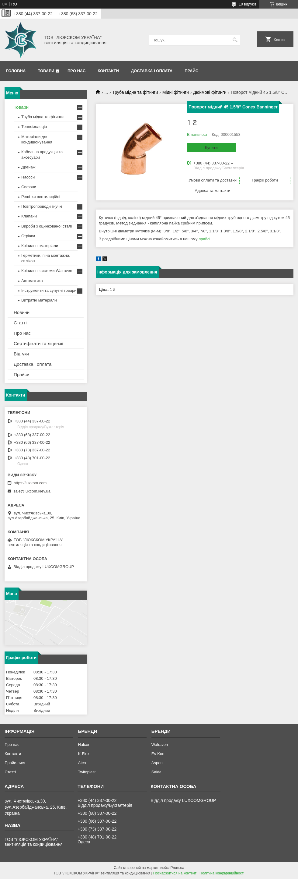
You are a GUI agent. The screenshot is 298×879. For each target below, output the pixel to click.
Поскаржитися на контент (174, 873)
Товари (46, 71)
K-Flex (83, 753)
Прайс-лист (15, 763)
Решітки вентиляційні (40, 196)
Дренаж (28, 167)
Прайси (21, 374)
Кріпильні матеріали (39, 245)
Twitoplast (86, 772)
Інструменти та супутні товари (48, 290)
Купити (211, 147)
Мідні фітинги (175, 92)
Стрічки (28, 236)
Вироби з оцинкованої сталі (46, 226)
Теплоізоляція (34, 126)
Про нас (76, 71)
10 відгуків (247, 4)
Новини (21, 312)
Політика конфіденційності (221, 873)
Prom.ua (177, 868)
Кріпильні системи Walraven (46, 270)
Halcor (83, 744)
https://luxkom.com (30, 483)
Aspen (157, 763)
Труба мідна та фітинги (135, 92)
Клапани (29, 216)
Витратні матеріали (39, 300)
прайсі (204, 239)
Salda (156, 772)
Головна (16, 71)
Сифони (28, 187)
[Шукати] (235, 40)
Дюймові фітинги (209, 92)
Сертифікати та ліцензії (38, 343)
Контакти (108, 71)
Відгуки (21, 353)
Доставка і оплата (151, 71)
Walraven (159, 744)
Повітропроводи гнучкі (41, 206)
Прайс (191, 71)
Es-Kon (158, 753)
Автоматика (32, 280)
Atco (82, 763)
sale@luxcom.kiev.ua (31, 491)
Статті (20, 322)
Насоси (28, 177)
